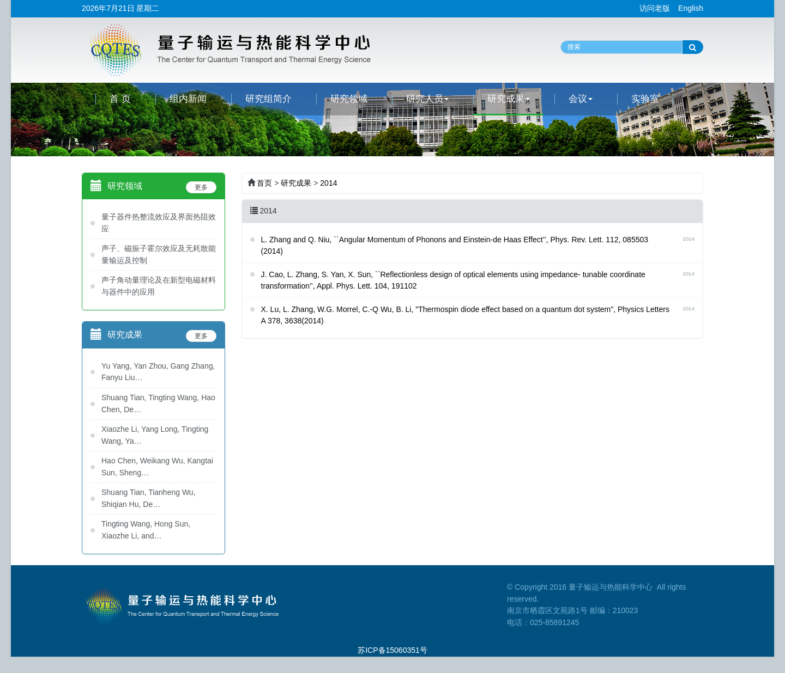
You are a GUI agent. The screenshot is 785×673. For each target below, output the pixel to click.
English (690, 8)
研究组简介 (268, 99)
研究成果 (508, 99)
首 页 (120, 99)
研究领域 (348, 99)
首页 (264, 183)
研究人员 (427, 99)
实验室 (645, 99)
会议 (581, 99)
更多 (201, 187)
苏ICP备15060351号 (392, 650)
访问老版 (654, 8)
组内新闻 (188, 99)
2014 (328, 183)
